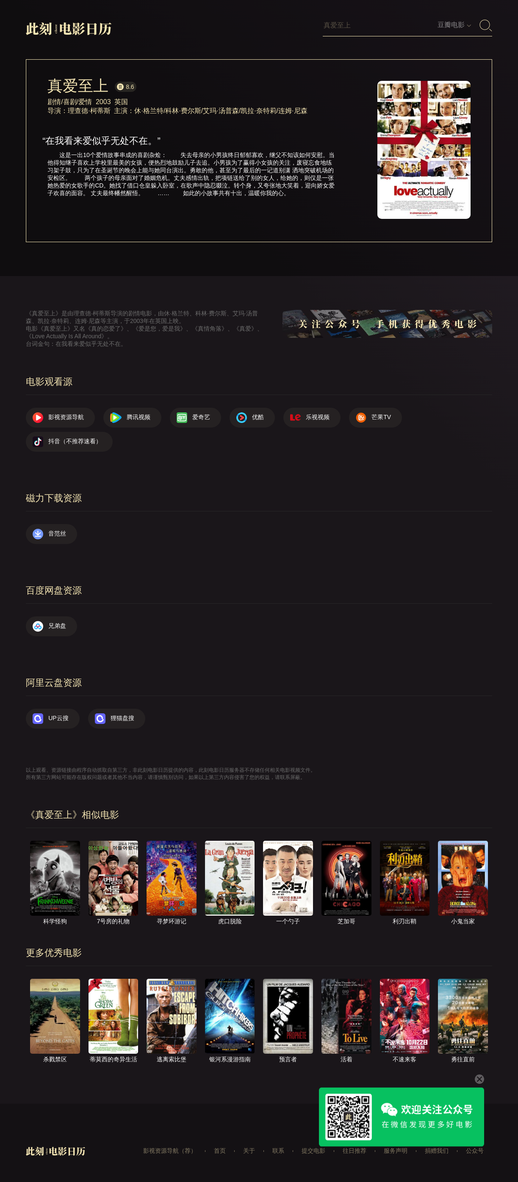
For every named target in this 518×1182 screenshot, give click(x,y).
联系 (278, 1150)
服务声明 (395, 1150)
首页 (220, 1150)
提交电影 (313, 1150)
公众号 (475, 1150)
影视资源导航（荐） (170, 1150)
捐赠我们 (437, 1150)
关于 (249, 1150)
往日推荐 (354, 1150)
